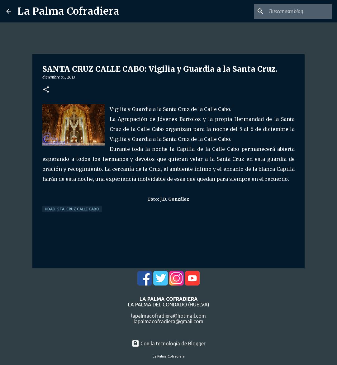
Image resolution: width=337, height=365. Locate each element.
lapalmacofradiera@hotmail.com (168, 316)
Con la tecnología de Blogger (169, 343)
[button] (46, 90)
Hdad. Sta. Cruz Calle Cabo (72, 209)
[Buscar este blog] (299, 11)
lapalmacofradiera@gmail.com (168, 321)
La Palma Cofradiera (68, 11)
